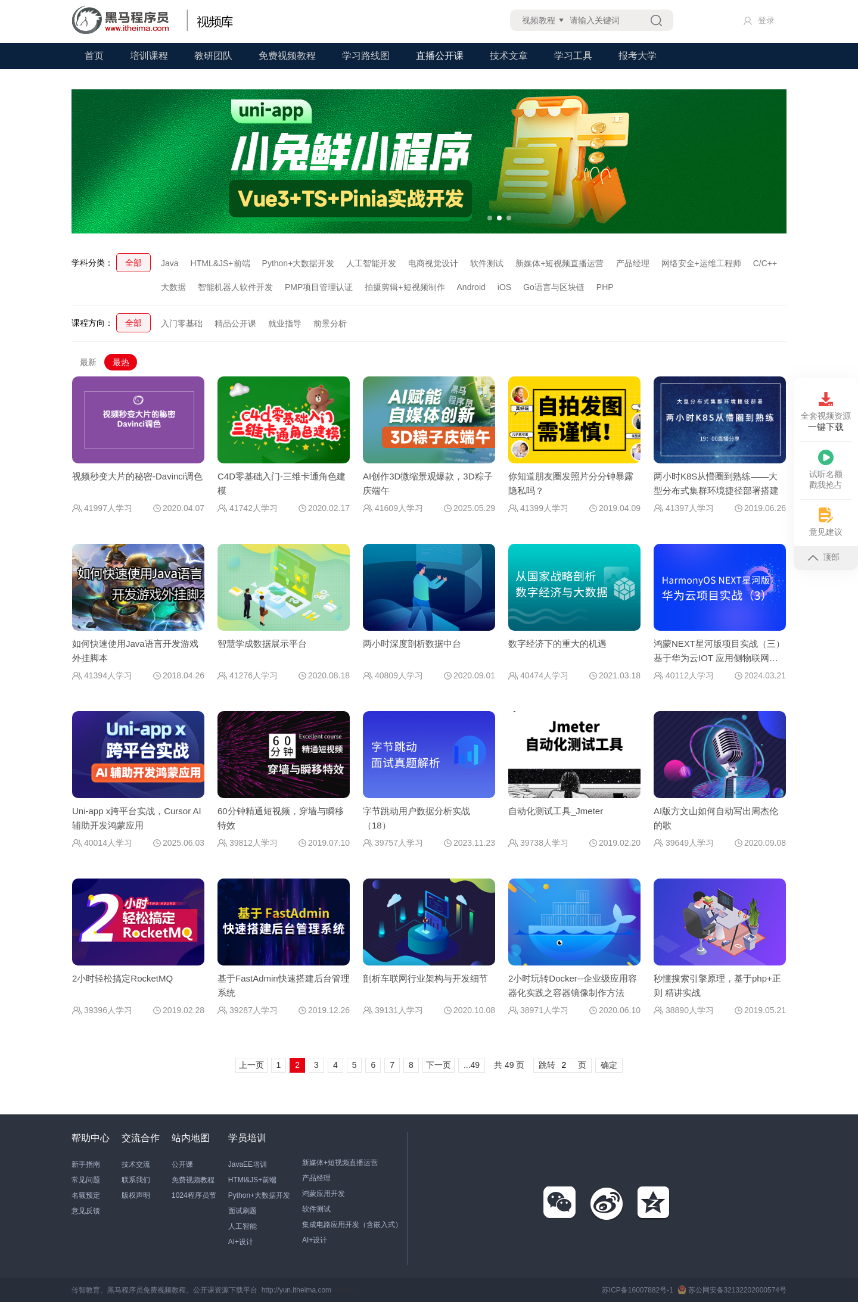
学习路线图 (366, 56)
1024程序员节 (194, 1195)
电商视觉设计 (433, 263)
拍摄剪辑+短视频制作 (404, 287)
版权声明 (136, 1195)
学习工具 (573, 56)
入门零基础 (182, 323)
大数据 (173, 287)
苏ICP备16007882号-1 (637, 1290)
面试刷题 (242, 1211)
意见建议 (826, 522)
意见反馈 (86, 1211)
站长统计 (349, 1290)
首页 (94, 56)
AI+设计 (240, 1242)
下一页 (438, 1065)
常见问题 (86, 1180)
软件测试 (486, 263)
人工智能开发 (371, 263)
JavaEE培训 (247, 1164)
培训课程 (149, 56)
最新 (88, 362)
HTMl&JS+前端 (252, 1180)
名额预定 (86, 1195)
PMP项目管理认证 (319, 287)
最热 (121, 362)
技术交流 (136, 1164)
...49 (472, 1065)
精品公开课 (235, 323)
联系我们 (136, 1180)
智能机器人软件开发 (235, 287)
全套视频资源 (825, 412)
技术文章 (509, 56)
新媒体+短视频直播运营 (559, 263)
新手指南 (86, 1164)
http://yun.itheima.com (296, 1290)
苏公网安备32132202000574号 (731, 1290)
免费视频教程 (287, 56)
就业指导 (284, 323)
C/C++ (765, 263)
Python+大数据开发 (298, 263)
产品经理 (632, 263)
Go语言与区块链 (554, 287)
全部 (133, 262)
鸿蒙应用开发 (323, 1193)
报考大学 (637, 56)
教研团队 (213, 56)
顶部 (823, 557)
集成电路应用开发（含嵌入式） (352, 1224)
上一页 (251, 1065)
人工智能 (242, 1226)
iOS (504, 287)
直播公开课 (440, 56)
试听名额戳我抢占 (826, 470)
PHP (605, 287)
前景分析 (330, 323)
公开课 (182, 1164)
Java (170, 263)
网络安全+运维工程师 (701, 263)
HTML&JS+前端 (220, 263)
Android (471, 287)
